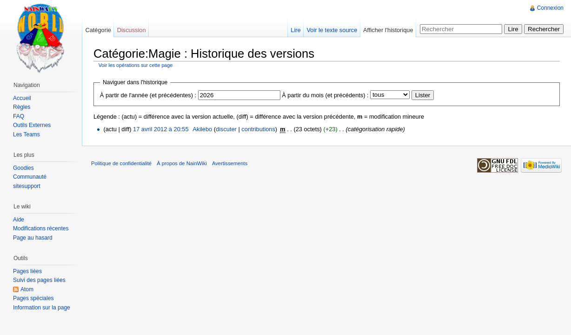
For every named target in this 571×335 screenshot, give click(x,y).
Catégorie (98, 30)
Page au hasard (33, 237)
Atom (26, 289)
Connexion (550, 8)
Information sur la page (41, 307)
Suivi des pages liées (39, 280)
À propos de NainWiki (182, 163)
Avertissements (229, 163)
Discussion (131, 30)
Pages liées (27, 271)
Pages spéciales (33, 298)
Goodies (23, 168)
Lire (295, 30)
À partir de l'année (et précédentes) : (148, 95)
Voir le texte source (331, 30)
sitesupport (26, 186)
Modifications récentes (40, 228)
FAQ (18, 116)
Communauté (29, 177)
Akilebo (202, 129)
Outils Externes (32, 125)
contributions (258, 129)
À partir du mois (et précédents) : (325, 95)
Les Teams (26, 134)
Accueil (22, 98)
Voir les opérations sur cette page (136, 65)
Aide (18, 219)
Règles (21, 107)
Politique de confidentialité (121, 163)
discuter (226, 129)
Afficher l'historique (388, 30)
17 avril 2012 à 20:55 (161, 129)
